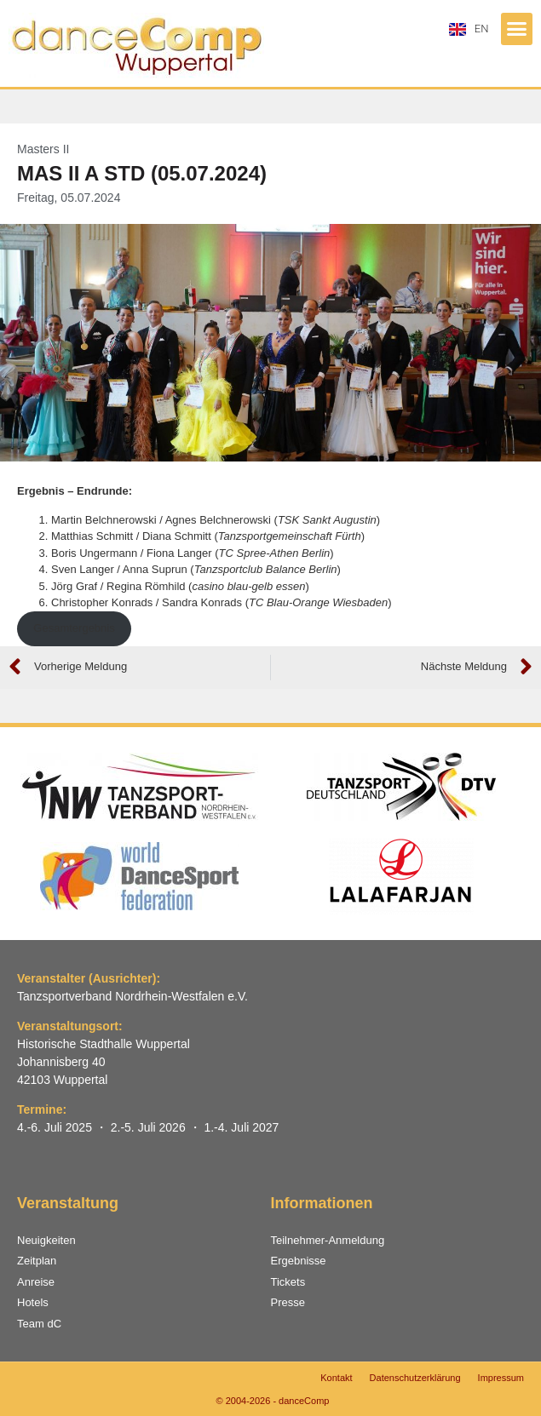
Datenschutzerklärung (415, 1378)
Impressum (501, 1378)
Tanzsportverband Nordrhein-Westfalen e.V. (132, 996)
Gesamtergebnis (73, 628)
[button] (517, 29)
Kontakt (336, 1378)
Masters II (43, 149)
